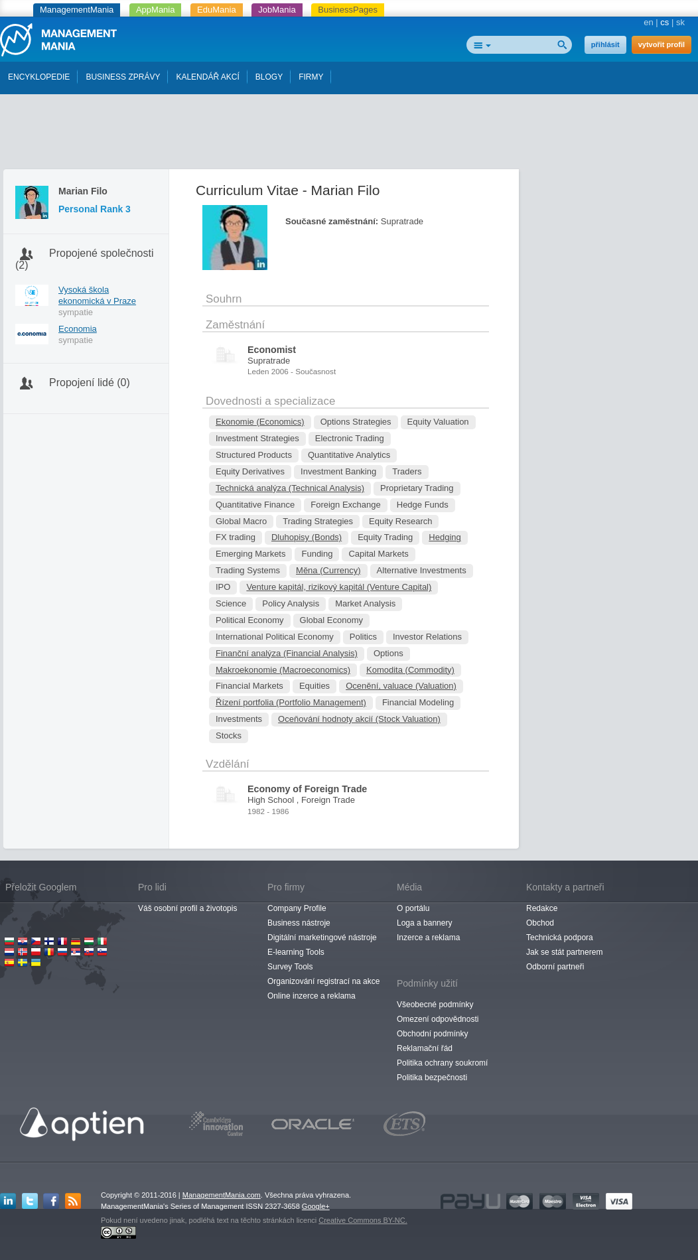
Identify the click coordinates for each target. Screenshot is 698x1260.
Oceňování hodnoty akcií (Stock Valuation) (359, 719)
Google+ (316, 1206)
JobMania (276, 10)
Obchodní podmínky (432, 1033)
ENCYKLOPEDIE (39, 77)
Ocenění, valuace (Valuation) (401, 686)
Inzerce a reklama (428, 937)
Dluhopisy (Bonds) (306, 537)
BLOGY (269, 77)
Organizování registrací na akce (323, 981)
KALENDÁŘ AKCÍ (207, 77)
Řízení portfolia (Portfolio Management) (291, 702)
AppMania (155, 10)
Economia (77, 329)
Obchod (540, 923)
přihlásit (605, 44)
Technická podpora (559, 937)
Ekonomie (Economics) (260, 422)
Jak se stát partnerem (564, 952)
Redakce (541, 908)
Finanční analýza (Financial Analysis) (287, 653)
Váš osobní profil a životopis (187, 908)
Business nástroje (298, 923)
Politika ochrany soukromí (442, 1063)
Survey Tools (290, 966)
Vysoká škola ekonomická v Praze (97, 295)
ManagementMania (76, 10)
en (648, 22)
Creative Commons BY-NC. (362, 1220)
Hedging (444, 537)
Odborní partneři (555, 966)
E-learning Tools (295, 952)
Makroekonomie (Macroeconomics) (283, 670)
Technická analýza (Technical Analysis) (290, 488)
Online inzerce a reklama (311, 996)
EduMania (216, 10)
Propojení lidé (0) (89, 382)
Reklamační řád (425, 1048)
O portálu (413, 908)
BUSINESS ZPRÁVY (123, 77)
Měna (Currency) (328, 570)
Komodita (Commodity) (410, 670)
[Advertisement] (349, 135)
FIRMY (311, 77)
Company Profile (296, 908)
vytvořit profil (661, 44)
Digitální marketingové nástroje (322, 937)
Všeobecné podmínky (435, 1004)
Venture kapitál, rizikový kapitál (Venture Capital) (338, 587)
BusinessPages (348, 10)
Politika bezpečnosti (432, 1077)
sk (680, 22)
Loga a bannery (424, 923)
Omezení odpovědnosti (437, 1019)
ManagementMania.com (221, 1195)
